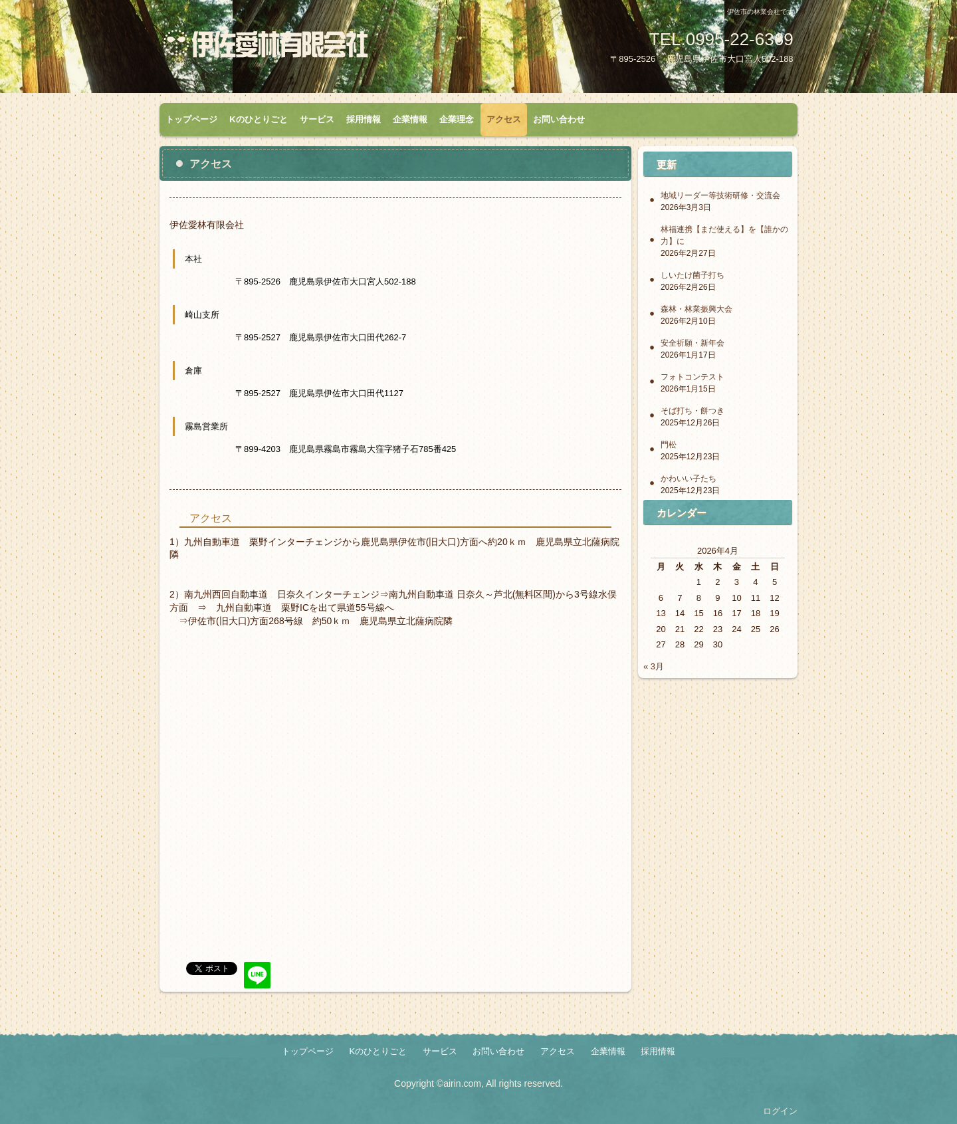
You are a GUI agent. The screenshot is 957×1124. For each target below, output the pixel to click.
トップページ (191, 119)
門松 (669, 444)
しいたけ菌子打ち (692, 275)
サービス (317, 119)
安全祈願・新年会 (692, 343)
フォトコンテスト (692, 377)
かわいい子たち (688, 478)
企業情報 (410, 119)
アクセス (503, 119)
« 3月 (653, 666)
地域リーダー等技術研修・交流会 (720, 195)
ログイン (780, 1111)
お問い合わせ (559, 119)
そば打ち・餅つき (692, 410)
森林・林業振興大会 (696, 309)
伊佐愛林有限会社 (316, 48)
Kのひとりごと (258, 119)
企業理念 (456, 119)
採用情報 (363, 119)
